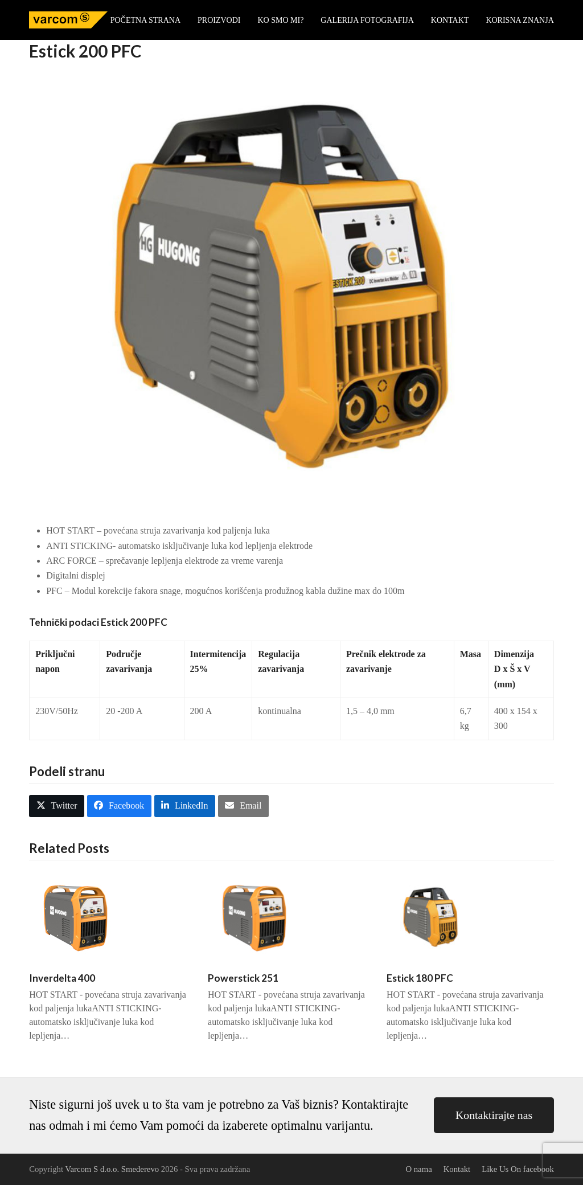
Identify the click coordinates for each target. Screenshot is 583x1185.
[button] (56, 806)
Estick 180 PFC (420, 978)
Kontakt (457, 1169)
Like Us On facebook (518, 1169)
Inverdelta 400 (62, 978)
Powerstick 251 (243, 978)
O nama (418, 1169)
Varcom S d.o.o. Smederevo (112, 1169)
